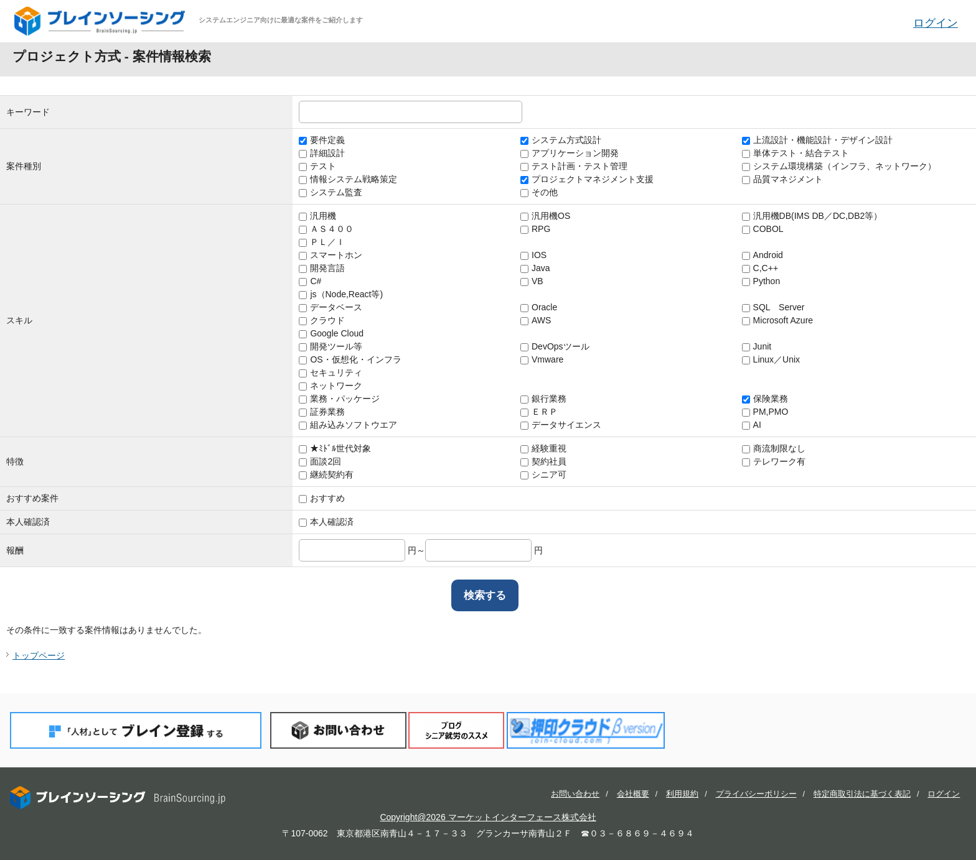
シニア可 (543, 474)
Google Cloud (331, 333)
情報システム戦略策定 (348, 179)
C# (310, 281)
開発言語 (322, 268)
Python (761, 281)
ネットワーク (330, 386)
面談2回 (320, 461)
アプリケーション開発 (569, 153)
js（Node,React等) (341, 294)
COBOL (763, 229)
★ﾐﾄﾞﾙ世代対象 (335, 448)
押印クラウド (586, 730)
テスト (317, 166)
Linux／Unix (771, 359)
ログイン (935, 23)
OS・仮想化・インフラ (350, 359)
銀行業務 (543, 399)
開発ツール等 (330, 346)
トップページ (38, 655)
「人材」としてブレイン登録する (135, 730)
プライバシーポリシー (756, 794)
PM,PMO (765, 412)
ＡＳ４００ (326, 229)
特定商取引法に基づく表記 (862, 794)
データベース (330, 307)
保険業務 (765, 399)
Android (762, 255)
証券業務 (322, 412)
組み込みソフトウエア (348, 425)
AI (751, 425)
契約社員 (543, 461)
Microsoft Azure (777, 320)
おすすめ (322, 498)
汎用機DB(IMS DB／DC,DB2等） (812, 216)
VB (531, 281)
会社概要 (633, 794)
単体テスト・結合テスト (795, 153)
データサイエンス (560, 425)
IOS (533, 255)
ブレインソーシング (100, 21)
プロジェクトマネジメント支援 (587, 179)
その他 (539, 192)
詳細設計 (322, 153)
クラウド (322, 320)
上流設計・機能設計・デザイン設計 (817, 140)
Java (535, 268)
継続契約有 (326, 474)
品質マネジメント (782, 179)
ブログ (456, 730)
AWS (535, 320)
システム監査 (330, 192)
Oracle (538, 307)
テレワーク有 (773, 461)
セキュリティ (330, 372)
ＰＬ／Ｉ (322, 242)
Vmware (541, 359)
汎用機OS (545, 216)
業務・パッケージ (339, 399)
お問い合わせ (338, 730)
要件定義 (322, 140)
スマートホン (330, 255)
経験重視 (543, 448)
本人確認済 (326, 522)
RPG (535, 229)
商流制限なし (773, 448)
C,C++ (760, 268)
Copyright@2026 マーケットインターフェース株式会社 (488, 817)
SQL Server (773, 307)
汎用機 (317, 216)
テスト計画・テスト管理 (573, 166)
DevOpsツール (554, 346)
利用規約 (682, 794)
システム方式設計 (560, 140)
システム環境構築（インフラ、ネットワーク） (839, 166)
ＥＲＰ (539, 412)
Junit (757, 346)
